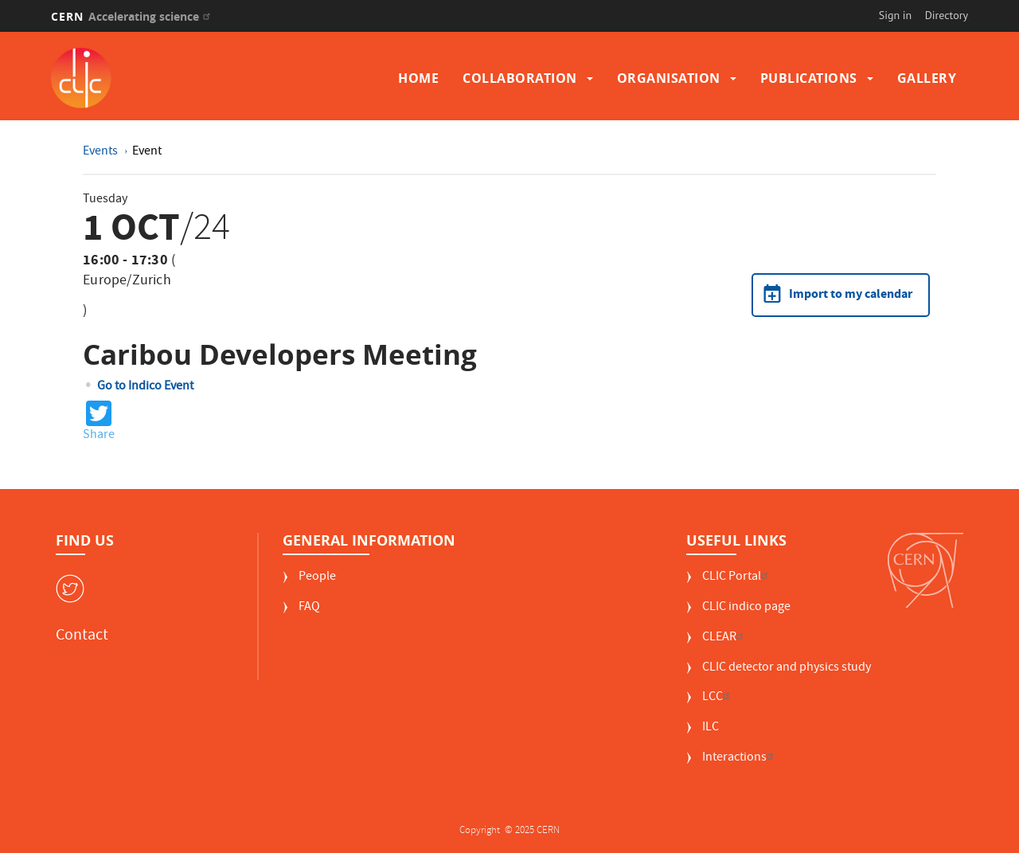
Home (418, 78)
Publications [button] (808, 78)
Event (147, 152)
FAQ (309, 608)
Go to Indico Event (145, 387)
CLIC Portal (737, 578)
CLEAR (725, 638)
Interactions (740, 758)
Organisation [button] (668, 78)
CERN (132, 16)
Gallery (927, 78)
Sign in (895, 15)
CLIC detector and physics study (786, 668)
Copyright (480, 831)
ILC (710, 728)
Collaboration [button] (520, 78)
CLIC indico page (746, 608)
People (317, 578)
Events (101, 152)
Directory (946, 15)
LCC (718, 698)
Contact (82, 636)
